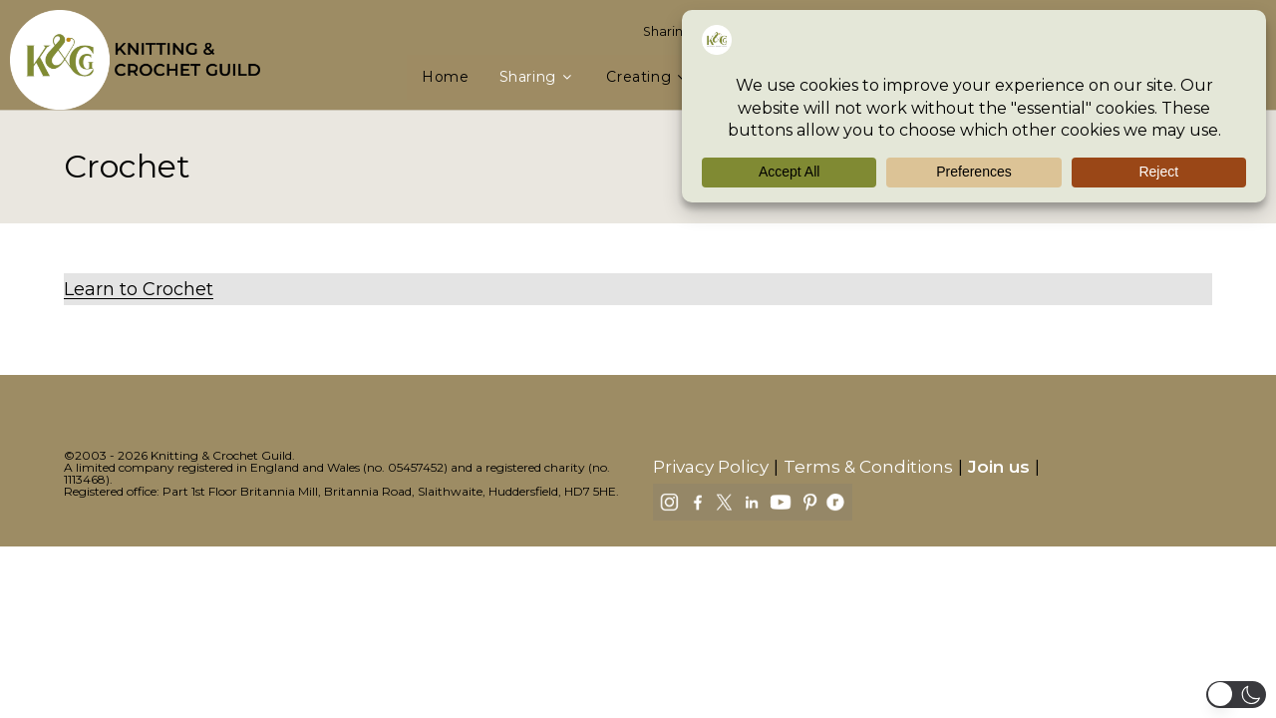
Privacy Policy (711, 467)
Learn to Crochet (138, 289)
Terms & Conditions (868, 467)
